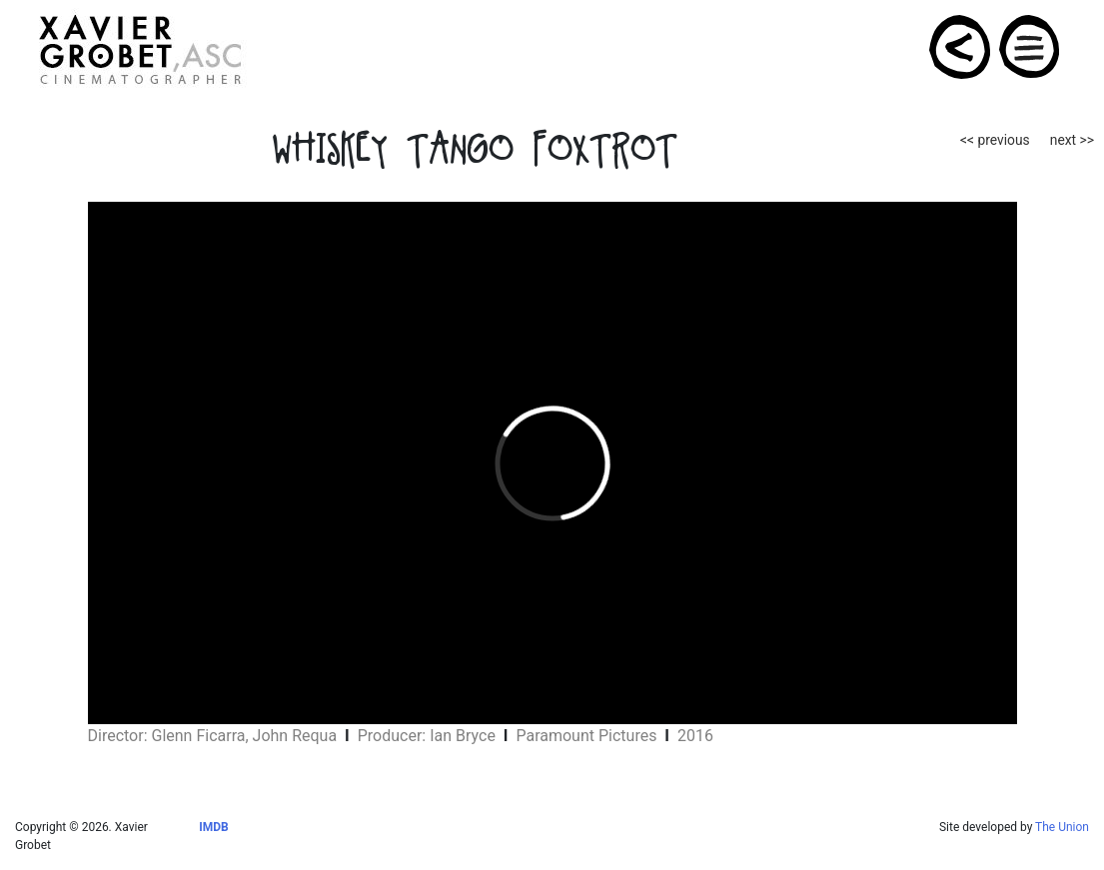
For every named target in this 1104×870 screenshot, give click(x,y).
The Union (1062, 827)
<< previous (995, 140)
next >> (1072, 140)
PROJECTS (961, 47)
